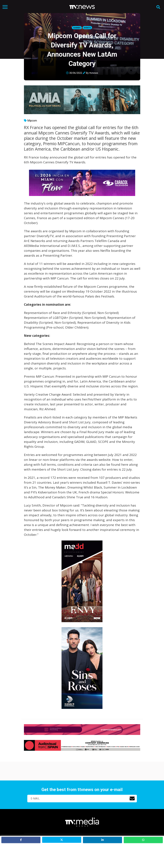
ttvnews (93, 72)
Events (87, 28)
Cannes (77, 28)
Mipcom (32, 120)
